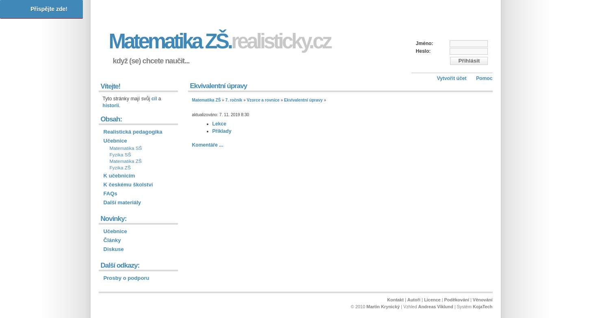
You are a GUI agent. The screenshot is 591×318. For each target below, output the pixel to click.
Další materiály (122, 202)
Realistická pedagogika (133, 132)
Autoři (413, 299)
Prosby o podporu (126, 278)
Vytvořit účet (451, 78)
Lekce (219, 124)
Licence (432, 299)
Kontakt (395, 299)
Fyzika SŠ (120, 155)
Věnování (483, 299)
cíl (154, 99)
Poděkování (456, 299)
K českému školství (128, 185)
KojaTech (482, 306)
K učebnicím (119, 176)
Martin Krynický (383, 306)
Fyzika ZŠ (120, 168)
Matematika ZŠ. (220, 41)
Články (112, 240)
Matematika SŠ (126, 148)
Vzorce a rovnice (263, 100)
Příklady (222, 131)
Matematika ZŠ (206, 100)
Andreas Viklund (435, 306)
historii (111, 105)
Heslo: (423, 51)
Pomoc (484, 78)
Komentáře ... (207, 145)
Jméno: (424, 43)
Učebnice (115, 141)
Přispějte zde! (48, 9)
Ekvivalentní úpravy (303, 100)
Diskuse (114, 249)
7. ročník (233, 100)
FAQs (110, 193)
